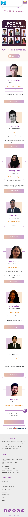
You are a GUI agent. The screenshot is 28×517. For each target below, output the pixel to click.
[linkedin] (14, 510)
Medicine (14, 225)
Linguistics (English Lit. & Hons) (14, 271)
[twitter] (9, 510)
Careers (4, 492)
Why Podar (5, 484)
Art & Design (14, 409)
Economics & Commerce (14, 180)
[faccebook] (5, 510)
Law (14, 361)
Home (3, 7)
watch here (14, 56)
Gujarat (8, 444)
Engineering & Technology (14, 136)
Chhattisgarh (21, 442)
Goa (4, 444)
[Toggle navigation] (25, 2)
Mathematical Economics (14, 90)
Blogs (3, 500)
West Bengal (14, 448)
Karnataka (15, 444)
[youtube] (22, 510)
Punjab (19, 446)
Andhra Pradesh (7, 442)
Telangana (5, 448)
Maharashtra (12, 446)
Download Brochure (8, 486)
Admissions (5, 495)
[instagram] (18, 510)
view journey (14, 101)
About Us (5, 481)
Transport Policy (6, 489)
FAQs (3, 497)
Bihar (14, 442)
